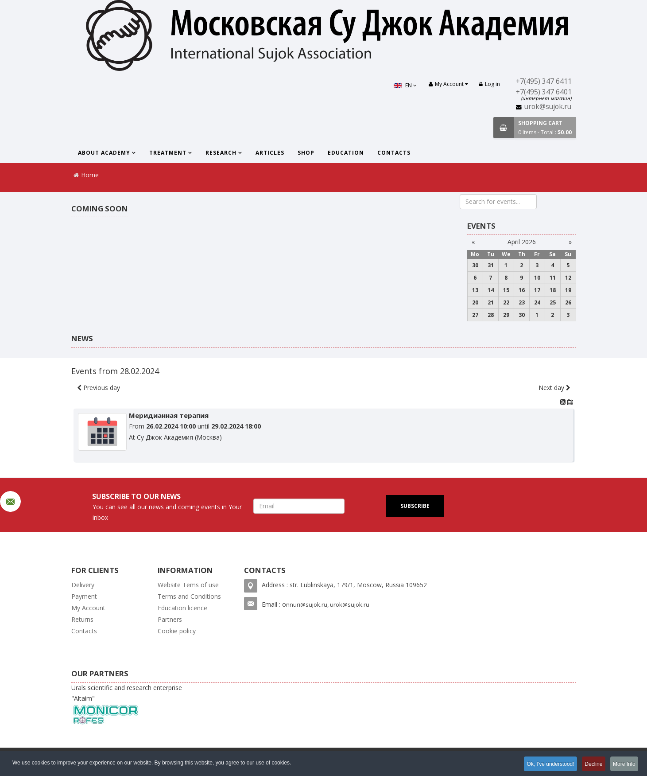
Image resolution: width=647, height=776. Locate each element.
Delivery (82, 585)
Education (346, 152)
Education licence (182, 608)
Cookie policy (177, 631)
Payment (84, 596)
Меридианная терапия (169, 415)
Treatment (167, 152)
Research (220, 152)
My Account (88, 608)
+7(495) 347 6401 (544, 92)
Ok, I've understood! (545, 764)
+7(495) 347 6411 (544, 81)
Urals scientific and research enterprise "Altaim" (126, 704)
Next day (554, 387)
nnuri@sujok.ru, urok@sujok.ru (327, 604)
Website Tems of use (188, 585)
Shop (306, 152)
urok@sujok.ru (547, 106)
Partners (170, 619)
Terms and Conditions (189, 596)
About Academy (104, 152)
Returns (82, 619)
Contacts (394, 152)
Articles (270, 152)
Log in (489, 84)
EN (403, 85)
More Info (623, 764)
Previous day (98, 387)
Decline (590, 764)
